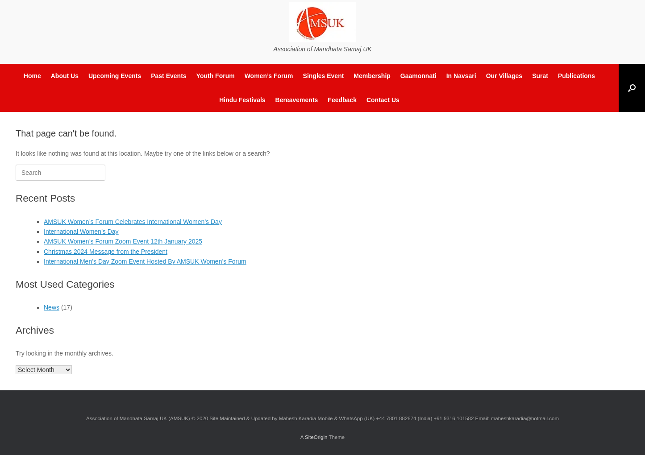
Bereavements (296, 99)
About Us (65, 75)
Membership (372, 75)
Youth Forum (215, 75)
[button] (632, 88)
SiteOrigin (316, 437)
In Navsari (461, 75)
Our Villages (504, 75)
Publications (576, 75)
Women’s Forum (269, 75)
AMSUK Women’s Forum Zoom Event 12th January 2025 (123, 241)
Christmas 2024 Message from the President (105, 251)
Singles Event (323, 75)
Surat (540, 75)
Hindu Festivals (242, 99)
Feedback (342, 99)
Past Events (168, 75)
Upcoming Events (114, 75)
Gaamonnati (418, 75)
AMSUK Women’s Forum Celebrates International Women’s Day (133, 221)
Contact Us (382, 99)
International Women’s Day (81, 231)
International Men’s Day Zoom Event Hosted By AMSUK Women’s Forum (145, 261)
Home (32, 75)
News (51, 307)
